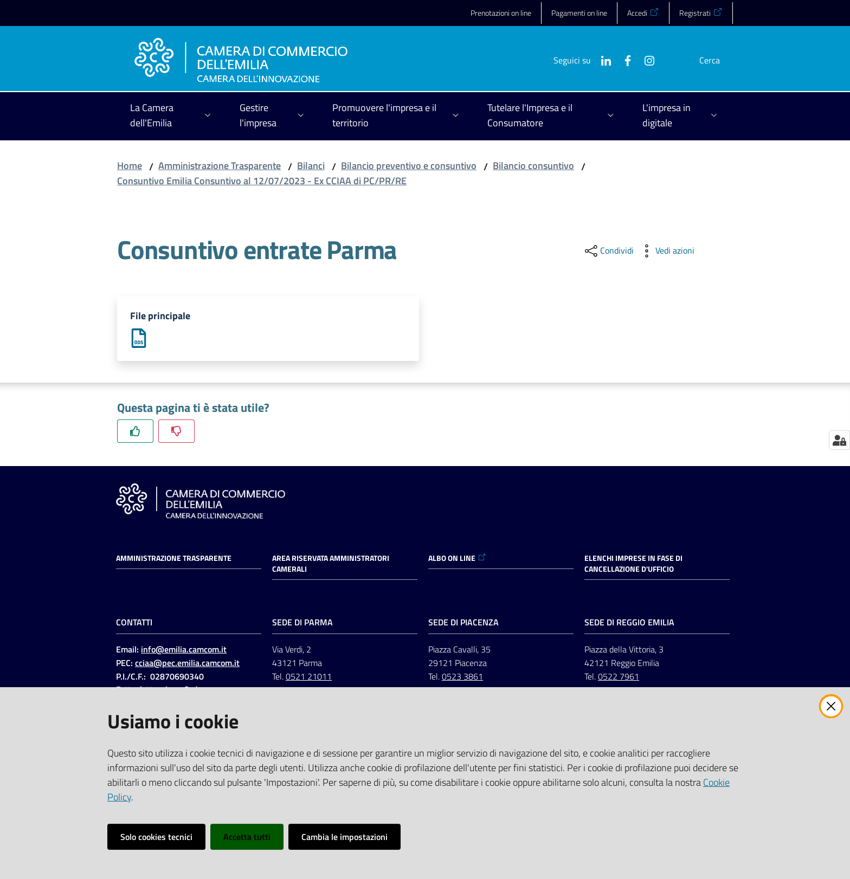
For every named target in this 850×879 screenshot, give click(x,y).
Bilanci (311, 165)
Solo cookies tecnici (156, 836)
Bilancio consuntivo (533, 165)
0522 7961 (618, 677)
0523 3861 (462, 677)
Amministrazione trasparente (173, 559)
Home (129, 165)
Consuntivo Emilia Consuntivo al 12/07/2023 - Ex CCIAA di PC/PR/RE (262, 180)
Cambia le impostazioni (344, 836)
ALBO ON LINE (457, 559)
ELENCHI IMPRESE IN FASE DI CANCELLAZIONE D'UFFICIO (633, 565)
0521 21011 (309, 677)
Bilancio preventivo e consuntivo (408, 165)
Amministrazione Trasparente (219, 165)
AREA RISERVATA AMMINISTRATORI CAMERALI (330, 565)
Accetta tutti (247, 836)
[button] (720, 60)
